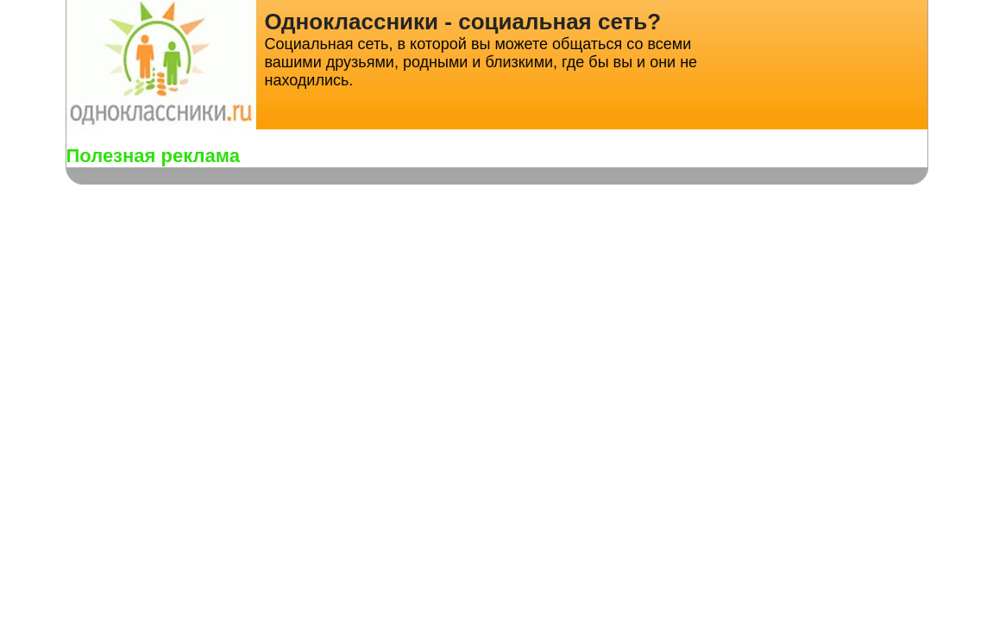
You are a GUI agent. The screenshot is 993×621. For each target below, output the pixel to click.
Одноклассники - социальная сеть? (463, 21)
